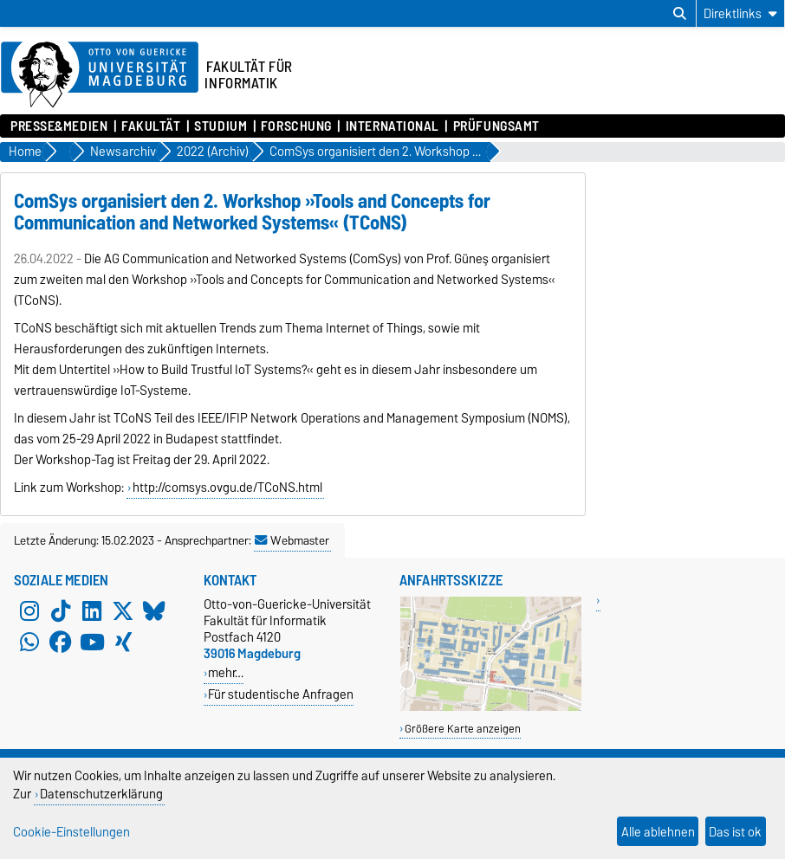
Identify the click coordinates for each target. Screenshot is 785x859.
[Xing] (123, 642)
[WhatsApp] (29, 642)
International (392, 126)
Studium (220, 126)
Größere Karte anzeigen (463, 729)
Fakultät (150, 126)
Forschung (296, 126)
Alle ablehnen (658, 832)
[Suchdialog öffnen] (679, 13)
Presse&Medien (58, 126)
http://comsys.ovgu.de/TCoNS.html (227, 487)
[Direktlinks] (740, 13)
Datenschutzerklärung (101, 793)
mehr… (225, 672)
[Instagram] (29, 611)
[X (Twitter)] (123, 611)
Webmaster (292, 540)
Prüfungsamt (496, 126)
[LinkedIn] (91, 611)
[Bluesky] (154, 611)
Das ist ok (735, 832)
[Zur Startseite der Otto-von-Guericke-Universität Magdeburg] (99, 75)
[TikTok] (60, 611)
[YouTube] (91, 642)
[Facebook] (60, 642)
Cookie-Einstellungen (71, 832)
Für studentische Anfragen (281, 694)
